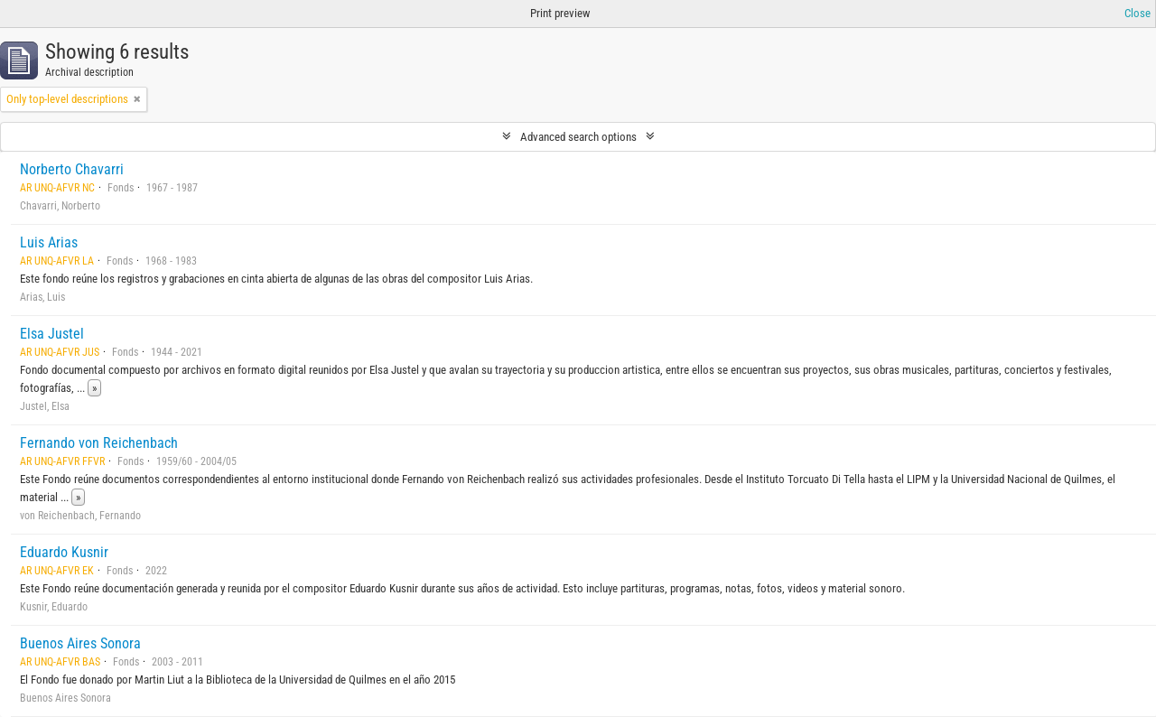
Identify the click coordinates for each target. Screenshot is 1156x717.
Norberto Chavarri (72, 169)
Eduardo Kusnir (64, 552)
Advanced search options (578, 137)
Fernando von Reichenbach (99, 443)
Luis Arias (49, 242)
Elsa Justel (52, 333)
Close (1137, 13)
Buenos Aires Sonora (80, 643)
